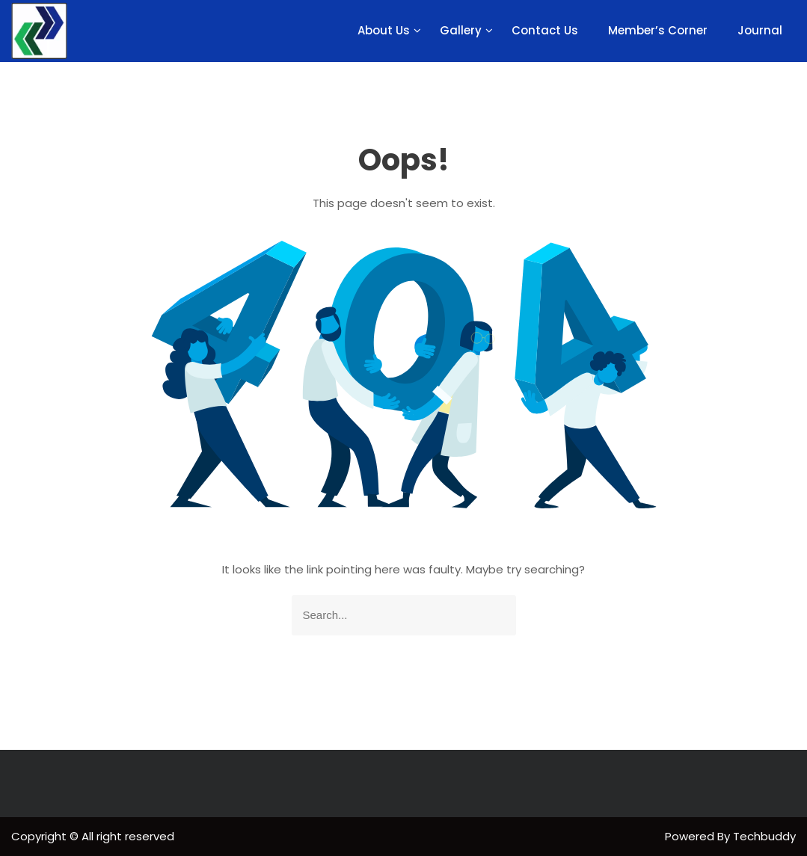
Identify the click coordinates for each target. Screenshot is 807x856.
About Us (384, 30)
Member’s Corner (658, 30)
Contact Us (545, 30)
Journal (759, 30)
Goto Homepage (404, 673)
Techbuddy (764, 836)
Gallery (461, 30)
